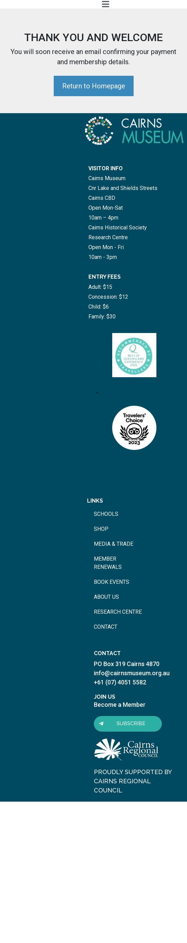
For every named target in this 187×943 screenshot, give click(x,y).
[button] (128, 724)
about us (106, 597)
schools (106, 514)
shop (101, 529)
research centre (118, 612)
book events (111, 582)
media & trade (113, 544)
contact (105, 627)
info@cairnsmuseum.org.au (132, 673)
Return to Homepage (93, 86)
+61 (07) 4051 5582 (120, 682)
